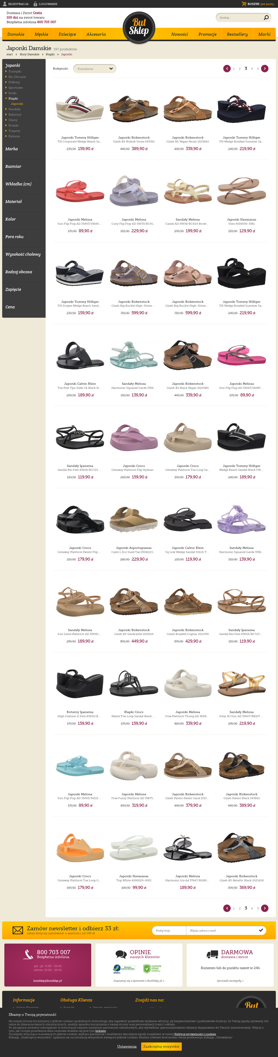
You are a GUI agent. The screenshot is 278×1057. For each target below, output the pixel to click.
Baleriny (14, 114)
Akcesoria (96, 34)
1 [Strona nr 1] (234, 68)
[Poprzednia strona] (227, 68)
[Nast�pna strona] (264, 68)
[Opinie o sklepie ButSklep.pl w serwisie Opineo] (124, 969)
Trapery (14, 130)
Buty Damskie (32, 54)
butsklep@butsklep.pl (47, 980)
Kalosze (14, 136)
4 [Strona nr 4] (252, 68)
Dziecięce (67, 34)
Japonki (17, 103)
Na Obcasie (17, 76)
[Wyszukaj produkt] (266, 17)
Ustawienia (126, 1047)
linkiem (100, 1030)
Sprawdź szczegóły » (230, 980)
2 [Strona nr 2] (240, 68)
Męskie (41, 34)
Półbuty (14, 82)
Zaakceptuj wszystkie (161, 1047)
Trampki (14, 71)
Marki (264, 34)
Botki (12, 93)
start (12, 54)
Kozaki (13, 125)
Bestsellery (237, 34)
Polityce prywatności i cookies (195, 1034)
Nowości (179, 34)
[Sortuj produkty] (95, 68)
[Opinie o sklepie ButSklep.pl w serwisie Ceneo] (153, 969)
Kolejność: (61, 68)
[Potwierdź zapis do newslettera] (261, 930)
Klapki (53, 54)
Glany (12, 119)
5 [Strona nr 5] (258, 68)
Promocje (208, 34)
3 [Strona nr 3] (246, 68)
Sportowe (15, 87)
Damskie (15, 34)
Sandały (14, 109)
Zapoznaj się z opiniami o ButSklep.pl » (139, 980)
